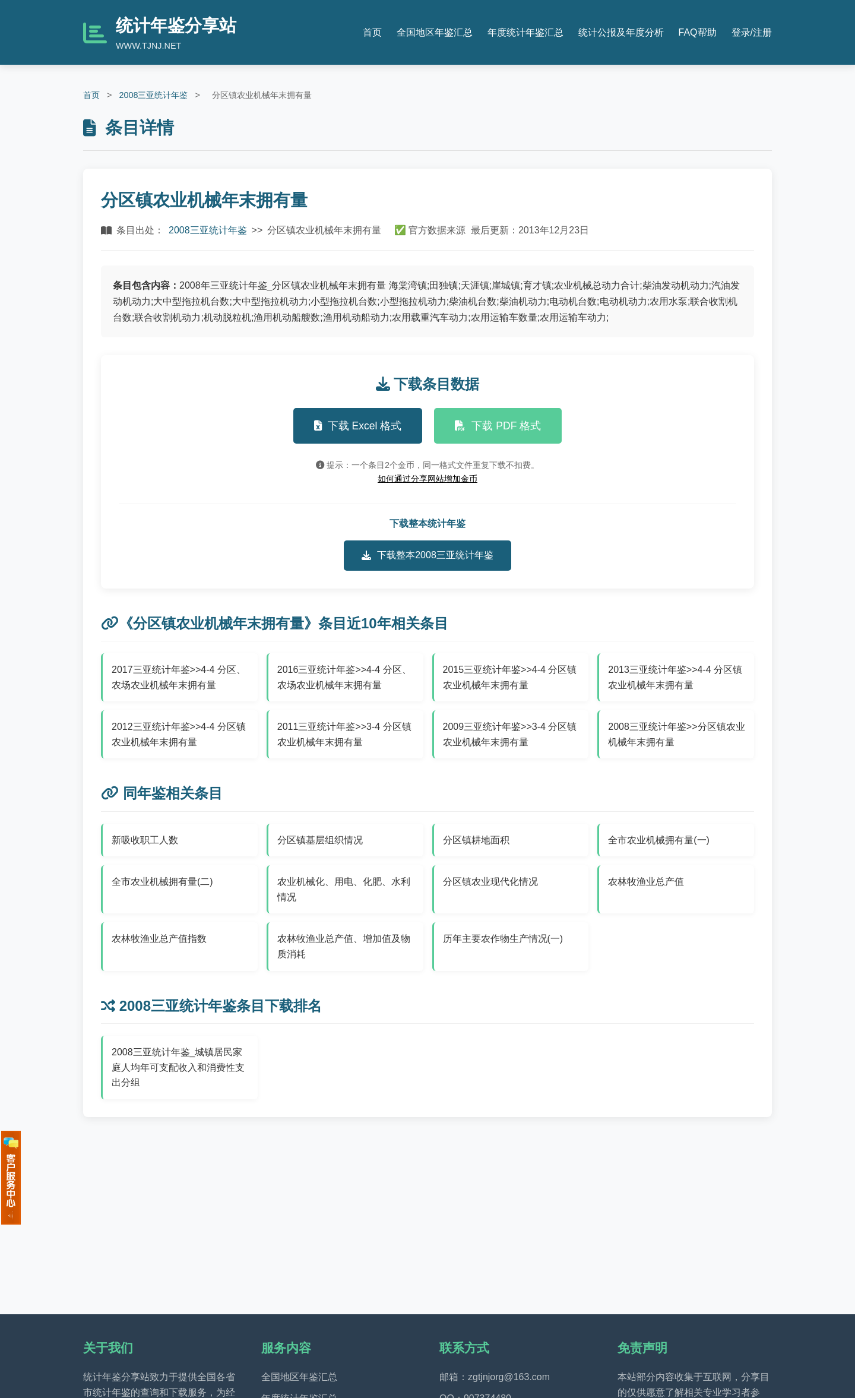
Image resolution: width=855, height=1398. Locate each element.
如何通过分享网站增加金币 (427, 478)
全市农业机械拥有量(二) (162, 882)
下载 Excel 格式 (358, 426)
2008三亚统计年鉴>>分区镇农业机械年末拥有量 (676, 734)
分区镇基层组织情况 (320, 840)
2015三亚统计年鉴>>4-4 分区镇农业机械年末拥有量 (510, 677)
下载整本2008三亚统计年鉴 (427, 555)
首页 (372, 32)
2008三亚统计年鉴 (153, 95)
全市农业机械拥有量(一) (659, 840)
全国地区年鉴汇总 (435, 32)
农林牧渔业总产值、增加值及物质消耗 (343, 946)
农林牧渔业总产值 (646, 882)
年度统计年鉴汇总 (525, 32)
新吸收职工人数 (145, 840)
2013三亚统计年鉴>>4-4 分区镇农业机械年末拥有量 (675, 677)
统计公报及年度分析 (621, 32)
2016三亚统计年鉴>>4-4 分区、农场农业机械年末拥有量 (344, 677)
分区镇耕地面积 (476, 840)
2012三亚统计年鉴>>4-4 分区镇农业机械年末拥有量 (179, 734)
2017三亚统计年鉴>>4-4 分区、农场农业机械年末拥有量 (179, 677)
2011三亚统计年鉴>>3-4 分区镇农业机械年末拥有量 (344, 734)
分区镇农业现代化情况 (490, 882)
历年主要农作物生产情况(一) (503, 939)
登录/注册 (752, 32)
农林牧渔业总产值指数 (159, 939)
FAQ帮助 (698, 32)
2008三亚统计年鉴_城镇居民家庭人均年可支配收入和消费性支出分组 (178, 1067)
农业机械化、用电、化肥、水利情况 (343, 889)
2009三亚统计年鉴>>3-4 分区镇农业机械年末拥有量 (510, 734)
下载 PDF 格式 (498, 426)
